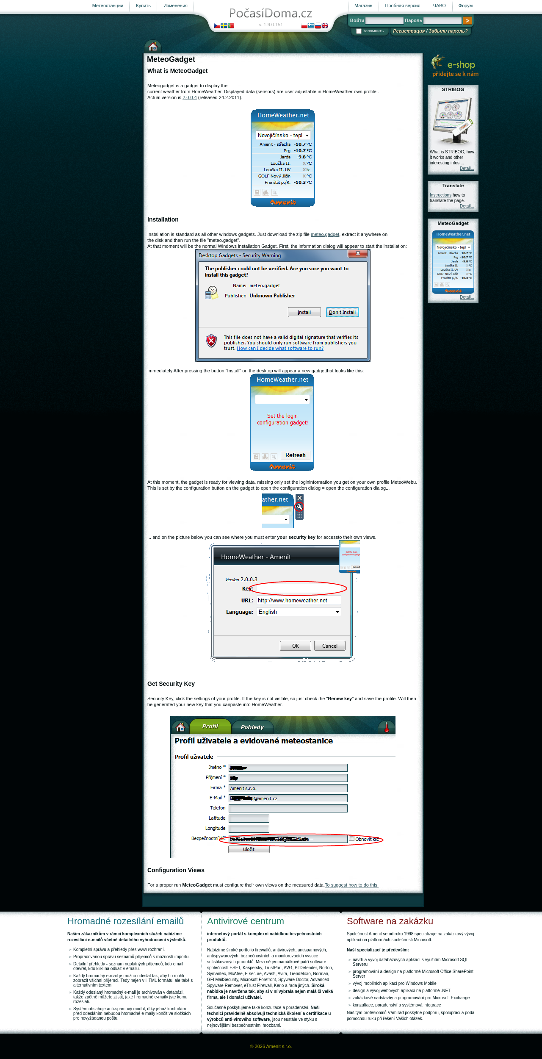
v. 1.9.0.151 (271, 24)
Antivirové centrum (245, 921)
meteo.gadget (325, 234)
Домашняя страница (153, 45)
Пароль (413, 20)
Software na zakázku (390, 921)
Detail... (467, 168)
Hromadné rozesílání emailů (125, 921)
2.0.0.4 (190, 97)
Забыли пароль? (448, 30)
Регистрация (409, 30)
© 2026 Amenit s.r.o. (271, 1046)
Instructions (440, 195)
